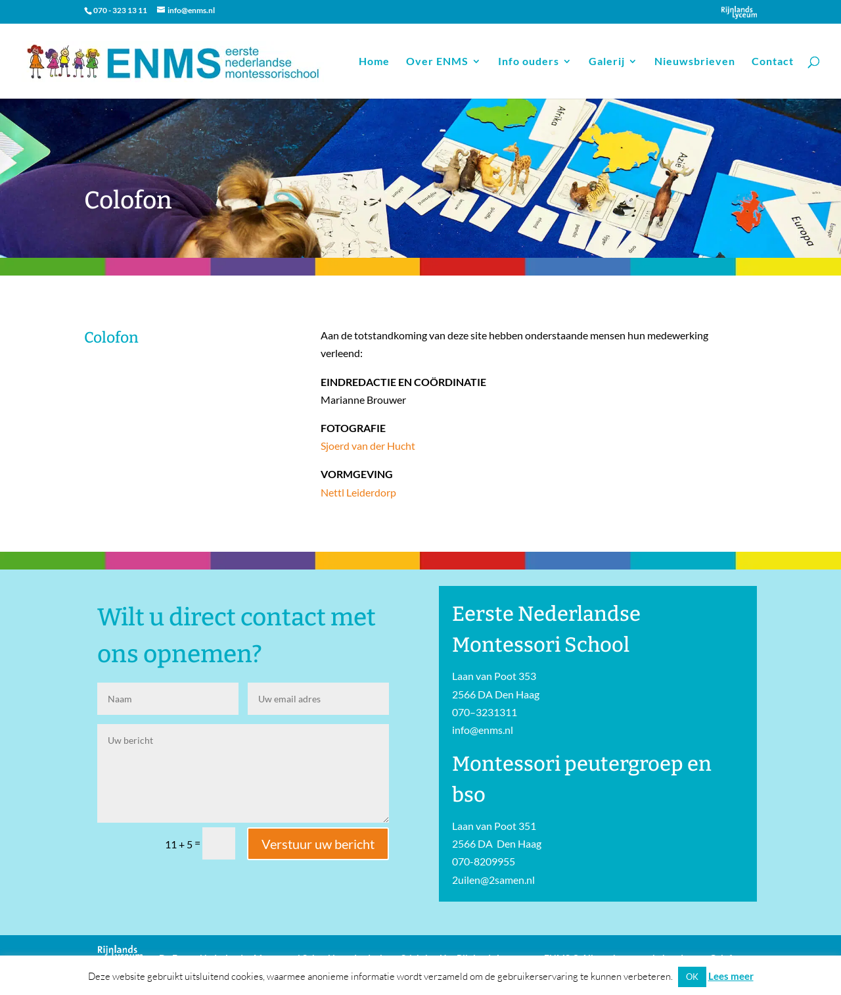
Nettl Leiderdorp (358, 492)
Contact (773, 62)
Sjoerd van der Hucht (368, 445)
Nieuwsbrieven (694, 62)
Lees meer (731, 976)
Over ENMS (437, 62)
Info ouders (528, 62)
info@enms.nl (482, 729)
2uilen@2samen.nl (493, 879)
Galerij (607, 62)
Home (374, 62)
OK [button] (692, 976)
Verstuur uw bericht (318, 844)
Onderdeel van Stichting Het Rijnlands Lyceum (739, 12)
